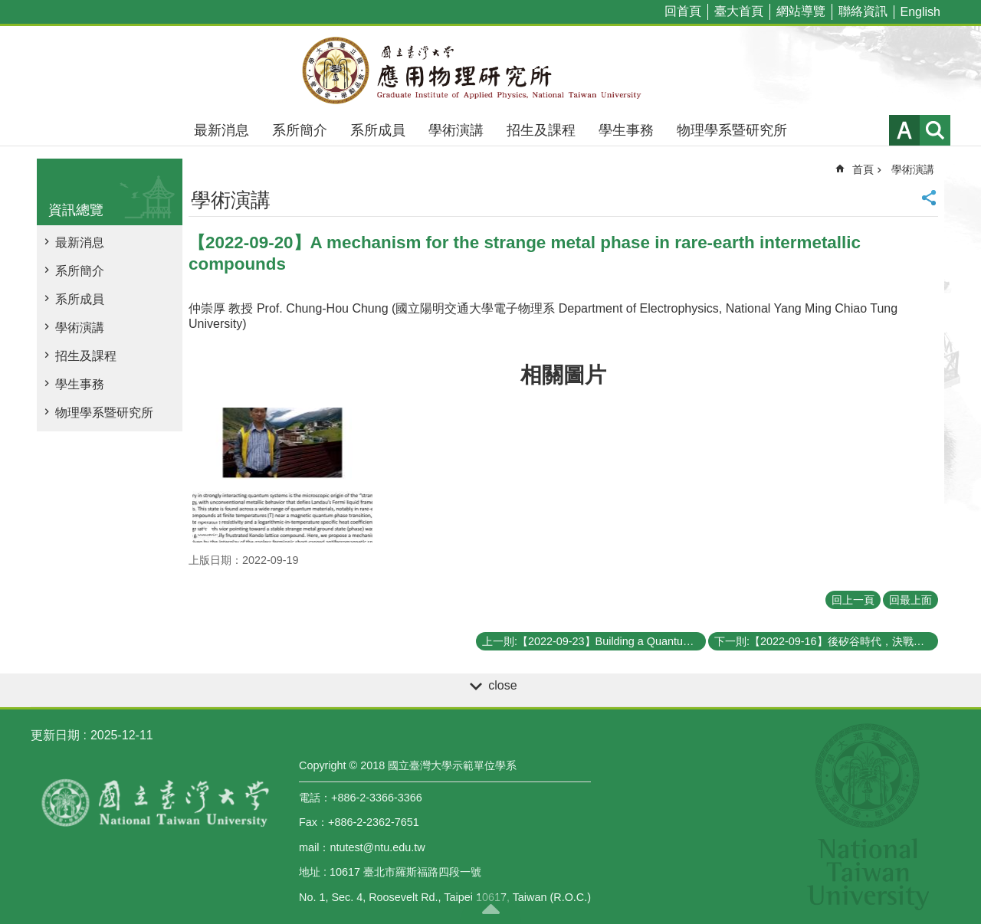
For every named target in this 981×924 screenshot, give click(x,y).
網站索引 (935, 130)
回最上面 (910, 600)
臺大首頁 (738, 11)
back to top (490, 908)
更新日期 (55, 735)
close (502, 685)
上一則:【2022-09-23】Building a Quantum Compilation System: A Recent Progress (594, 641)
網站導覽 (800, 11)
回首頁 (682, 11)
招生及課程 (541, 130)
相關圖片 (563, 375)
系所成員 (377, 130)
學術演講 (456, 130)
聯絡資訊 (862, 11)
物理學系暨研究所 (732, 130)
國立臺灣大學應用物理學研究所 (490, 70)
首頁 (863, 169)
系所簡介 (299, 130)
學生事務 (626, 130)
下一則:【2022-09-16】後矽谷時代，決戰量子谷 (826, 641)
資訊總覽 (75, 210)
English (920, 11)
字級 (904, 130)
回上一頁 (853, 600)
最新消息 (221, 130)
